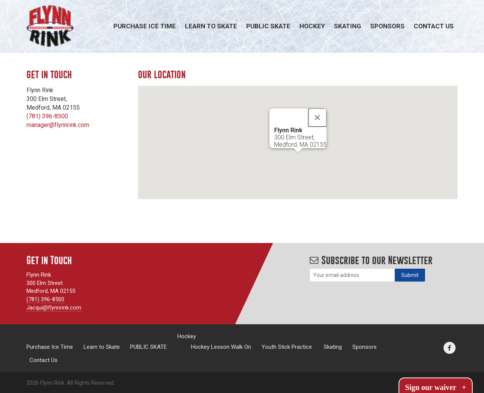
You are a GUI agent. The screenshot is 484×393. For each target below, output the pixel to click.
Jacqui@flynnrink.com (53, 307)
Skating (347, 26)
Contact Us (434, 26)
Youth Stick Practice (287, 346)
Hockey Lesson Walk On (221, 346)
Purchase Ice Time (144, 26)
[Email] (352, 275)
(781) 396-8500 (47, 116)
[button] (298, 159)
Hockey (312, 26)
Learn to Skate (211, 26)
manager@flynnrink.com (57, 124)
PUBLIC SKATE (268, 26)
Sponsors (387, 26)
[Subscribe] (410, 275)
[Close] (317, 117)
